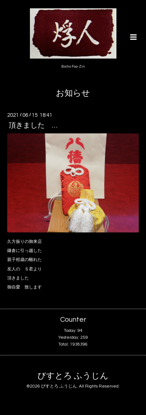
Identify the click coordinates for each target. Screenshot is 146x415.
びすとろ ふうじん (73, 376)
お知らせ (73, 93)
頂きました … (33, 125)
